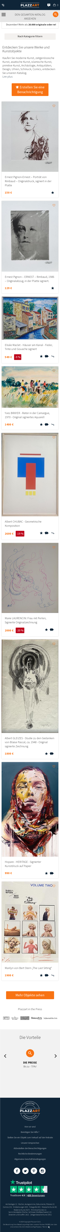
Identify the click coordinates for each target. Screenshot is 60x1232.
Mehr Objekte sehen (30, 995)
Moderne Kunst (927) (22, 1210)
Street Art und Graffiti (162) (18, 1214)
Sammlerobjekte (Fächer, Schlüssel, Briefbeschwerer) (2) (30, 1212)
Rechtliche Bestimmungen (30, 1153)
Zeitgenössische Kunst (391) (41, 1214)
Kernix (46, 1227)
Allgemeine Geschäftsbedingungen (30, 1159)
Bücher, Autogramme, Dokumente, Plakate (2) (36, 1204)
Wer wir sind (30, 1126)
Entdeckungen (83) (20, 1207)
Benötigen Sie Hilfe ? (30, 1132)
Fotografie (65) (35, 1207)
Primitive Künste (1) (38, 1210)
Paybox (38, 1227)
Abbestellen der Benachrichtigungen (30, 1148)
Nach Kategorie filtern (30, 36)
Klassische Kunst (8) (49, 1207)
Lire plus (7, 76)
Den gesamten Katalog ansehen (30, 17)
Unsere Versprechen (30, 1142)
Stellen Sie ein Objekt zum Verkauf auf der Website (30, 1137)
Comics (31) (7, 1207)
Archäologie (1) (11, 1204)
